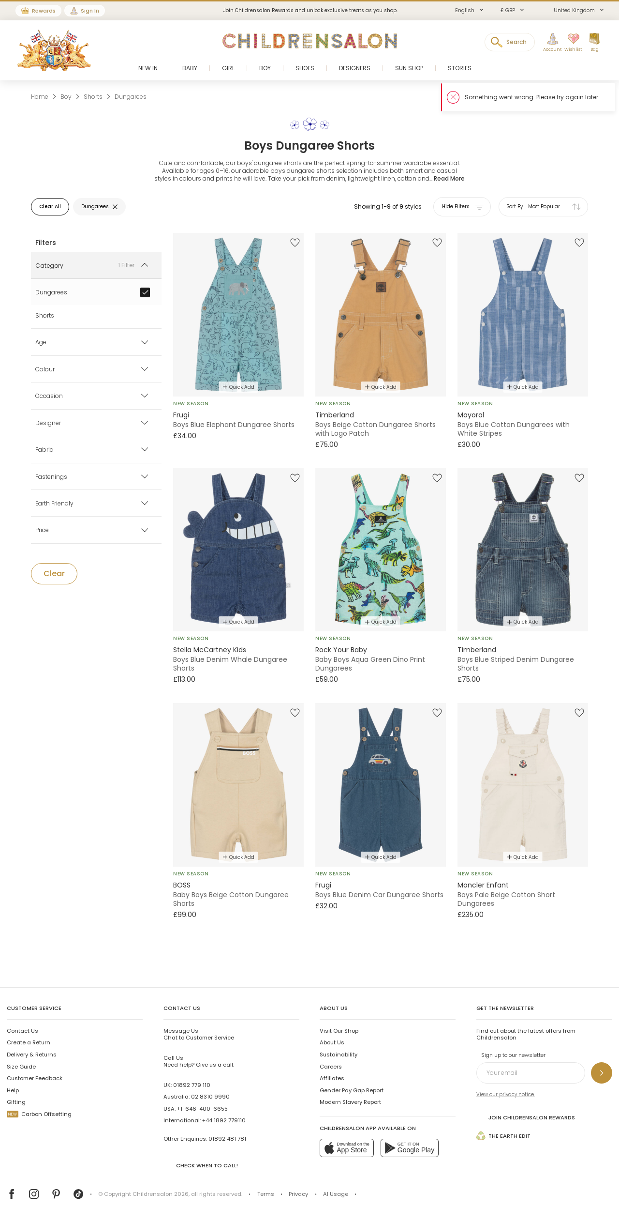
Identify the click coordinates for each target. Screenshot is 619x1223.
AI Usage (335, 1194)
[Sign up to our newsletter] (601, 1073)
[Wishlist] (572, 42)
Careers (331, 1066)
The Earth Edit (503, 1135)
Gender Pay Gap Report (351, 1090)
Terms (265, 1194)
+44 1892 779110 (224, 1120)
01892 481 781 (227, 1139)
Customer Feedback (34, 1078)
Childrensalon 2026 (161, 1194)
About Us (332, 1042)
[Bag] (594, 42)
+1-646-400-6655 (202, 1109)
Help (13, 1090)
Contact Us (22, 1031)
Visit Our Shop (339, 1031)
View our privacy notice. (505, 1094)
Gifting (16, 1102)
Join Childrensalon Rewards (525, 1116)
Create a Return (28, 1042)
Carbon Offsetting (39, 1114)
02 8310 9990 (210, 1097)
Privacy (298, 1194)
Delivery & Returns (32, 1054)
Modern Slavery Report (350, 1102)
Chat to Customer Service (198, 1034)
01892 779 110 (191, 1085)
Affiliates (332, 1078)
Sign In (90, 11)
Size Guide (21, 1066)
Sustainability (338, 1054)
